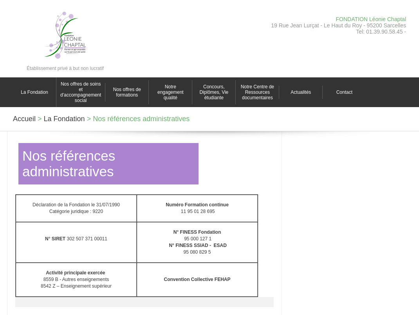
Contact (344, 92)
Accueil (24, 119)
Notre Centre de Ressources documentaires (257, 92)
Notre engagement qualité (170, 92)
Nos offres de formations (127, 92)
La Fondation (34, 92)
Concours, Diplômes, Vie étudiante (213, 92)
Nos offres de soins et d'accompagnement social (80, 92)
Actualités (301, 92)
